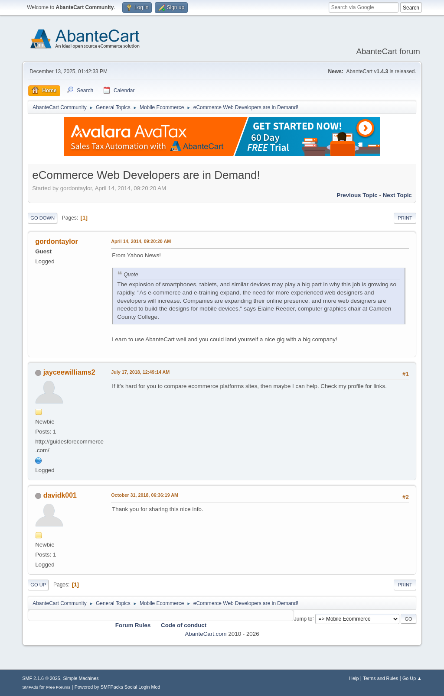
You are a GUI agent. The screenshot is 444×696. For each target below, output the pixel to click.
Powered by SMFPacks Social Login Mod (117, 687)
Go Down (42, 217)
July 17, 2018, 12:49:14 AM (140, 372)
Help (354, 678)
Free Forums (58, 687)
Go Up (38, 584)
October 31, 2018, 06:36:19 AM (144, 495)
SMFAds (30, 687)
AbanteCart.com (205, 634)
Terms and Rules (380, 678)
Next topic (397, 195)
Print (405, 217)
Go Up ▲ (412, 678)
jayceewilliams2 (69, 372)
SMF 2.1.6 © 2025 (41, 678)
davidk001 (60, 495)
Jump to (303, 618)
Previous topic (357, 195)
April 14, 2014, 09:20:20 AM (141, 241)
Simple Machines (81, 678)
